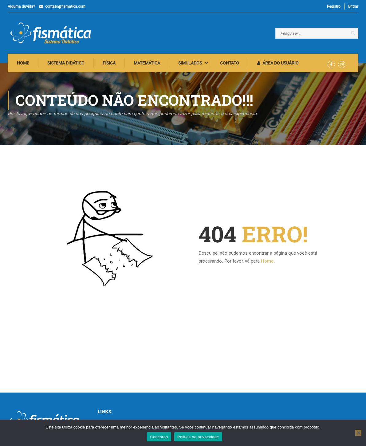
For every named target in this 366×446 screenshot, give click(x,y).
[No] (358, 433)
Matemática (147, 63)
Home (23, 63)
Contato (229, 63)
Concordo (159, 437)
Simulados (190, 63)
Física (109, 63)
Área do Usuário (278, 63)
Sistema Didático (66, 63)
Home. (268, 261)
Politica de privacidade (198, 437)
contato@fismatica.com (65, 6)
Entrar (353, 6)
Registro (333, 6)
